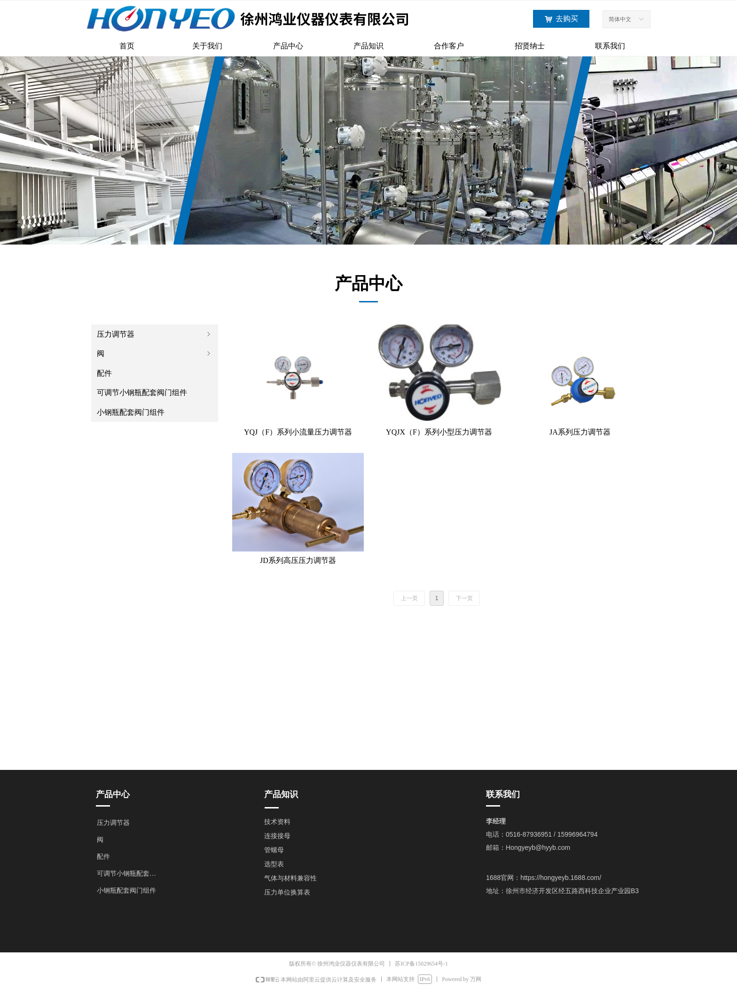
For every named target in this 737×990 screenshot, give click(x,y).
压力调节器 (154, 334)
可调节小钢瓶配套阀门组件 (142, 392)
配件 (104, 373)
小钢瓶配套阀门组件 (131, 412)
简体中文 (620, 19)
